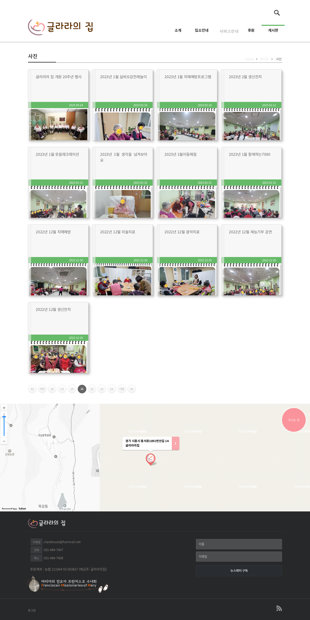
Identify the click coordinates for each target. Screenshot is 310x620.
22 (93, 390)
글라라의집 (60, 28)
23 (103, 390)
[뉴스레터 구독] (239, 570)
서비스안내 (225, 32)
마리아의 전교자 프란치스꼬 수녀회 (70, 584)
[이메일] (239, 556)
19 (63, 390)
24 (113, 390)
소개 (173, 32)
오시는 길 (293, 420)
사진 (279, 59)
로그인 (32, 610)
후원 (251, 32)
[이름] (239, 544)
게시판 (273, 32)
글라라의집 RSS (278, 608)
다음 (122, 390)
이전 (43, 390)
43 (133, 390)
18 (53, 390)
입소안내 (197, 32)
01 (34, 390)
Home (249, 59)
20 (73, 390)
